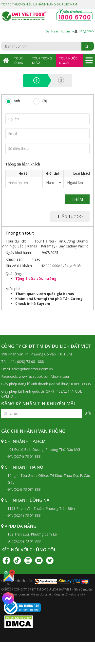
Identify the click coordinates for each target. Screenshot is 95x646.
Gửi (88, 413)
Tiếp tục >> (70, 216)
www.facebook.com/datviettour (44, 376)
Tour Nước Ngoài (68, 60)
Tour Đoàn (18, 60)
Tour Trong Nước (42, 60)
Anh (17, 100)
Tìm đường (9, 579)
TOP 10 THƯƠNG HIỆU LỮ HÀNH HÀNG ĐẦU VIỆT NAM (39, 4)
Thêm (77, 199)
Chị (44, 100)
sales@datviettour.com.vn (32, 369)
